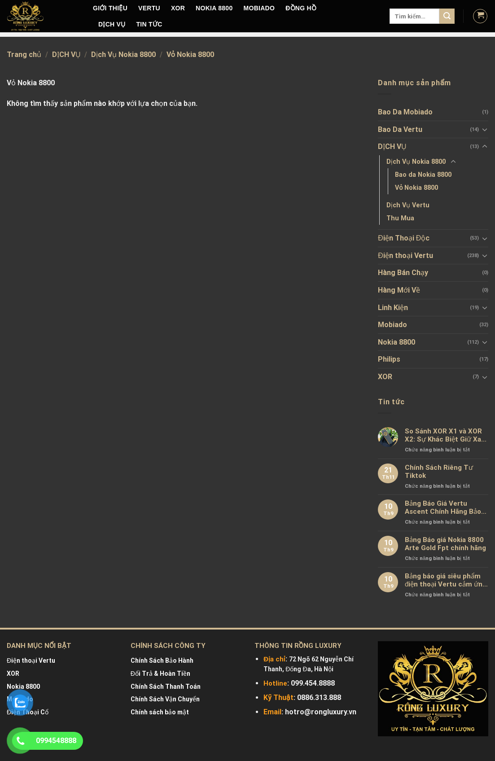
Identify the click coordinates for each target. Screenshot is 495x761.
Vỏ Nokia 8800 (416, 188)
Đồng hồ (300, 8)
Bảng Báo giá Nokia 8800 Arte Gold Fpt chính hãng (445, 544)
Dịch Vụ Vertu (407, 205)
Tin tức (149, 24)
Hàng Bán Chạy (403, 272)
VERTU (149, 8)
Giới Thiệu (110, 8)
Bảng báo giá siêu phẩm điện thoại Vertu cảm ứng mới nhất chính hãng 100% (445, 580)
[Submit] (447, 16)
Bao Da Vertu (400, 129)
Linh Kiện (393, 307)
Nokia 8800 (396, 342)
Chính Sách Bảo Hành (162, 660)
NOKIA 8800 (214, 8)
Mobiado (392, 324)
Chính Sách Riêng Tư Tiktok (439, 472)
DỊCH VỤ (112, 24)
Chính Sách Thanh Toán (166, 686)
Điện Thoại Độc (403, 238)
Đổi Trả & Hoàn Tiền (160, 673)
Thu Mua (400, 218)
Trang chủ (24, 54)
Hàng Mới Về (399, 290)
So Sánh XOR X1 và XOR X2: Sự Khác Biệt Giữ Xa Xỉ (443, 435)
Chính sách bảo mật (160, 712)
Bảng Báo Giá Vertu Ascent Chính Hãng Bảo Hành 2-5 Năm (443, 507)
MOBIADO (259, 8)
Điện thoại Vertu (405, 255)
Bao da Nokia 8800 (423, 175)
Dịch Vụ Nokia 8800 (123, 54)
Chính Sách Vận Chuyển (165, 699)
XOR (178, 8)
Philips (389, 359)
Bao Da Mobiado (405, 112)
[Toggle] (484, 129)
